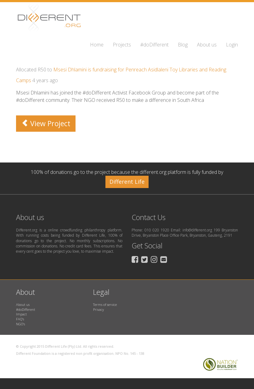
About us (207, 44)
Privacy (98, 309)
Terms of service (105, 304)
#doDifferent (154, 44)
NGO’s (20, 324)
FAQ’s (20, 319)
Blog (183, 44)
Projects (122, 44)
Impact (21, 314)
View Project (45, 123)
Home (97, 44)
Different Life (127, 181)
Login (232, 44)
